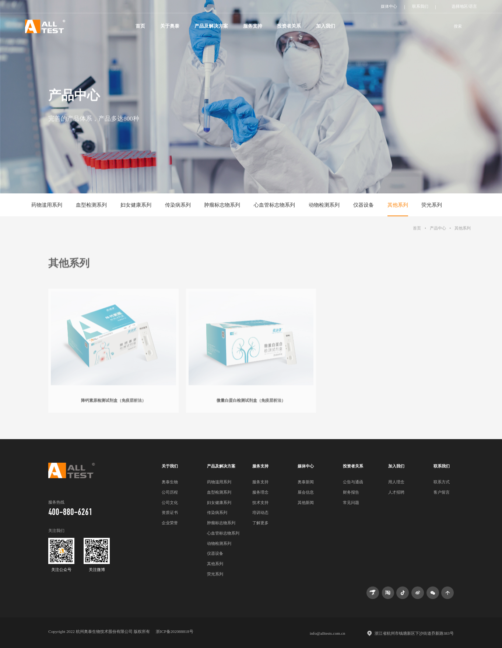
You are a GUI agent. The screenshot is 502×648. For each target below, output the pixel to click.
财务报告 (351, 492)
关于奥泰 (169, 26)
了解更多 (260, 523)
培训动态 (260, 512)
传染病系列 (178, 205)
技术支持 (260, 502)
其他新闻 (306, 502)
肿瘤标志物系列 (222, 205)
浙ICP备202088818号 (174, 631)
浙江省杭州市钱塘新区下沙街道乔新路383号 (414, 633)
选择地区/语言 (464, 6)
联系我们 (420, 6)
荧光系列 (431, 205)
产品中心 (438, 228)
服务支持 (252, 26)
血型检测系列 (91, 205)
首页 (140, 26)
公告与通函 (353, 482)
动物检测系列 (324, 205)
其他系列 (397, 205)
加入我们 (325, 26)
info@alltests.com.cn (327, 633)
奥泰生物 (170, 482)
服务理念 (260, 492)
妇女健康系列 (135, 205)
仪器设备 (363, 205)
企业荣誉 (170, 523)
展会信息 (306, 492)
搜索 (458, 26)
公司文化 (170, 502)
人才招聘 (396, 492)
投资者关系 (289, 26)
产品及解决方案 (211, 26)
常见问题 (351, 502)
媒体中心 (389, 6)
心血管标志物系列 (274, 205)
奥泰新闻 (306, 482)
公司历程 (170, 492)
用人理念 (396, 482)
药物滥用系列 (46, 205)
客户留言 (441, 492)
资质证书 (170, 512)
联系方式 (441, 482)
